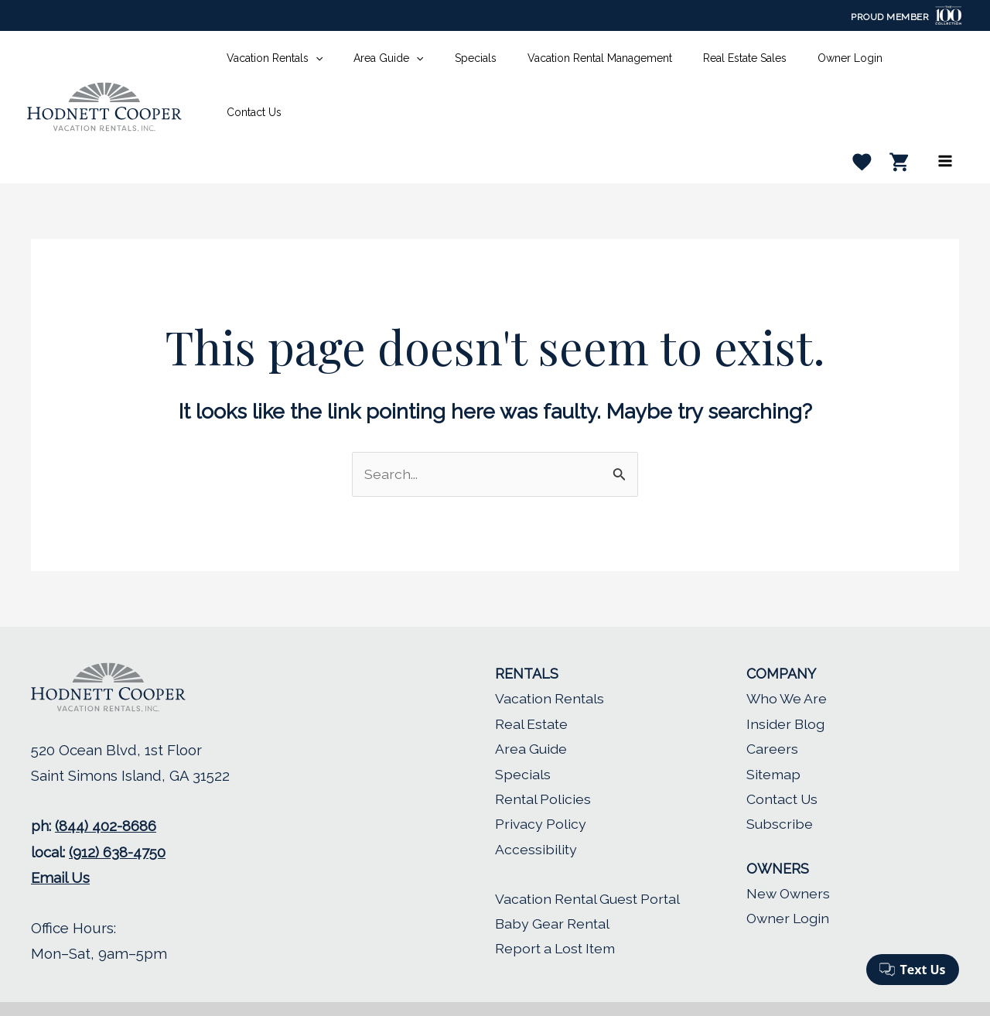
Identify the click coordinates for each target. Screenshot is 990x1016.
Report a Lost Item (557, 906)
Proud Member (890, 17)
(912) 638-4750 (117, 809)
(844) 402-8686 (105, 783)
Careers (772, 706)
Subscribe (779, 781)
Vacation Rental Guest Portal (592, 855)
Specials (523, 731)
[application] (343, 63)
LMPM (605, 987)
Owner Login (789, 875)
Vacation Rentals (550, 656)
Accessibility (536, 806)
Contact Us (783, 756)
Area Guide (531, 706)
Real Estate (532, 680)
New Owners (789, 851)
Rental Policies (543, 756)
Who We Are (788, 656)
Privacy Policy (541, 781)
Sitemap (773, 731)
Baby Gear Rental (553, 881)
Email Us (60, 834)
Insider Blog (785, 680)
